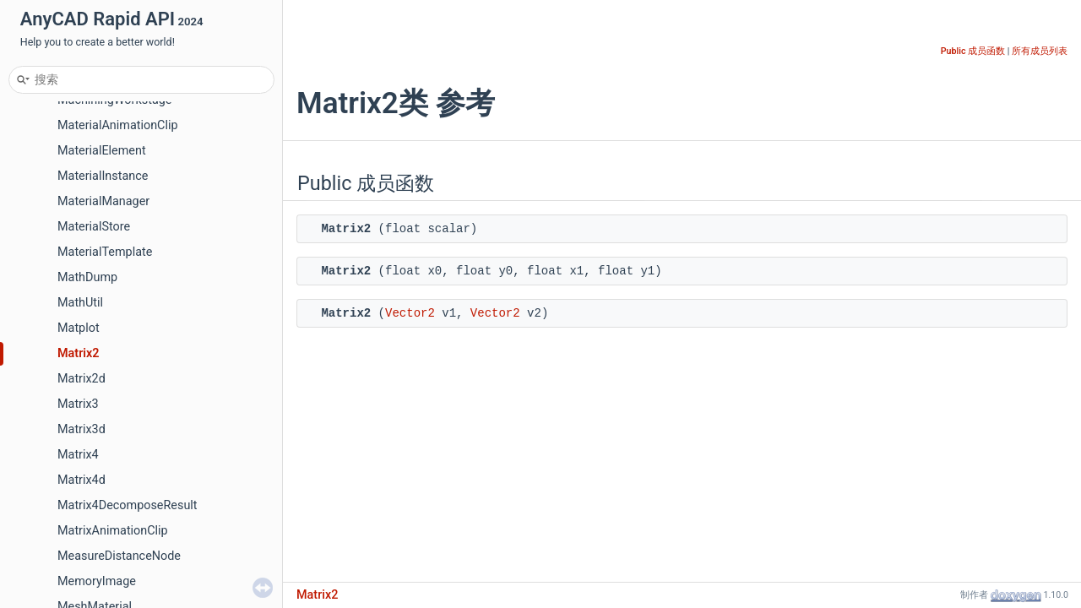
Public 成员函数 (973, 51)
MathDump (87, 277)
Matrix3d (81, 429)
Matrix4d (81, 480)
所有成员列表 (1039, 51)
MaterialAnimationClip (117, 125)
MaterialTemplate (104, 252)
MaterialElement (101, 151)
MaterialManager (103, 201)
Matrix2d (81, 379)
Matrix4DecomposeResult (127, 505)
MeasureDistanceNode (119, 556)
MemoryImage (96, 581)
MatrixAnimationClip (112, 531)
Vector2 (410, 313)
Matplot (78, 328)
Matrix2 (78, 353)
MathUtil (80, 303)
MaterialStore (93, 227)
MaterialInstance (102, 176)
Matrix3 (78, 404)
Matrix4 (78, 455)
